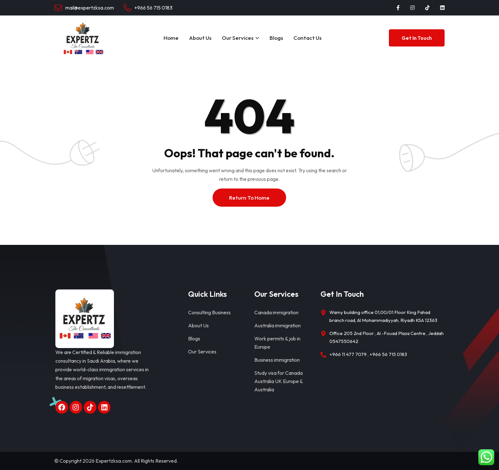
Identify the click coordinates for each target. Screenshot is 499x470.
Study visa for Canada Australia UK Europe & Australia (278, 381)
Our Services (237, 37)
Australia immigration (277, 325)
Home (171, 37)
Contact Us (307, 37)
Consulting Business (209, 312)
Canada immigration (276, 312)
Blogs (276, 37)
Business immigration (277, 360)
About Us (200, 37)
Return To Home (249, 197)
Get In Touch (417, 38)
